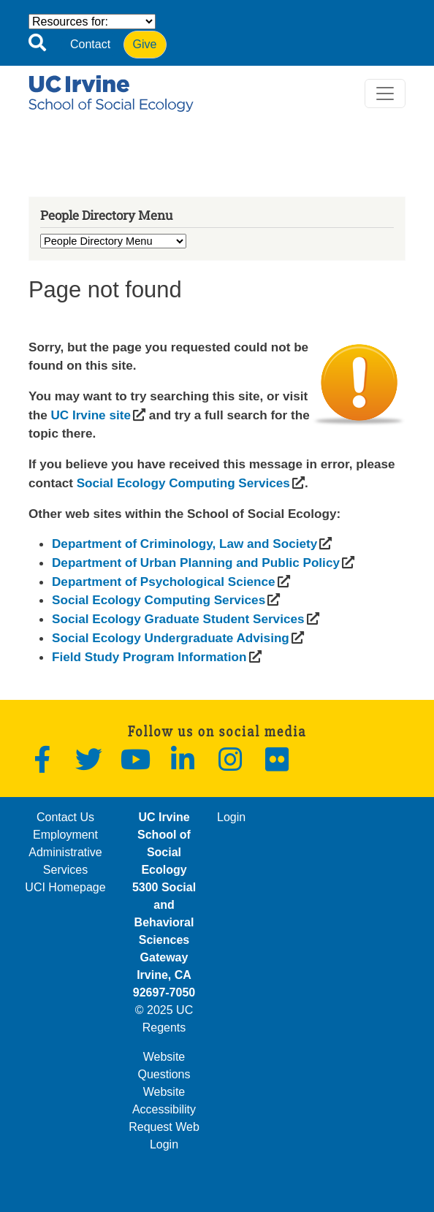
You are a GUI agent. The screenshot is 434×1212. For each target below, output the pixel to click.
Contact (90, 44)
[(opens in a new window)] (90, 415)
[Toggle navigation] (385, 93)
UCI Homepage (65, 887)
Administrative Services (65, 861)
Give (145, 44)
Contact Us (65, 817)
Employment (65, 834)
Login (231, 817)
